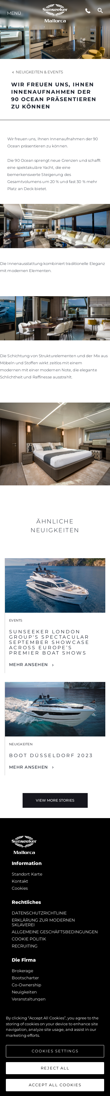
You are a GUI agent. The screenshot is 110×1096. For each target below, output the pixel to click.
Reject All (55, 1068)
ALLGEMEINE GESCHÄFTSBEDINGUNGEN (55, 932)
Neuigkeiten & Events (37, 72)
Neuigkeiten (24, 992)
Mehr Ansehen (28, 664)
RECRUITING (25, 946)
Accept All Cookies (55, 1084)
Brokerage (22, 970)
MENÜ (14, 13)
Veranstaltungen (28, 999)
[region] (55, 1048)
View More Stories (55, 800)
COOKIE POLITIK (29, 939)
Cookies (20, 888)
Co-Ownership (26, 985)
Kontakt (20, 881)
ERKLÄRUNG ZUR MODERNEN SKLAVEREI (43, 922)
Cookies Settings (55, 1051)
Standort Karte (27, 874)
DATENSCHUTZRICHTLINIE (39, 913)
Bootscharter (25, 977)
